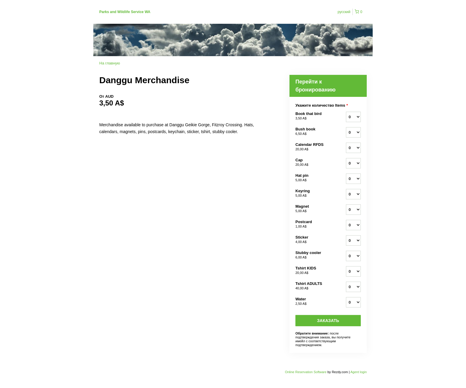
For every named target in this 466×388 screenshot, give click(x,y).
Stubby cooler (313, 255)
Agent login (358, 372)
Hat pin (313, 178)
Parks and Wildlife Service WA (124, 12)
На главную (109, 63)
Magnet (313, 209)
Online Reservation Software (306, 372)
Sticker (313, 240)
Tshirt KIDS (313, 270)
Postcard (313, 224)
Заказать (328, 320)
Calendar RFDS (313, 147)
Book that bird (313, 116)
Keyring (313, 193)
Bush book (313, 131)
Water (313, 301)
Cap (313, 162)
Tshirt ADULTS (313, 286)
